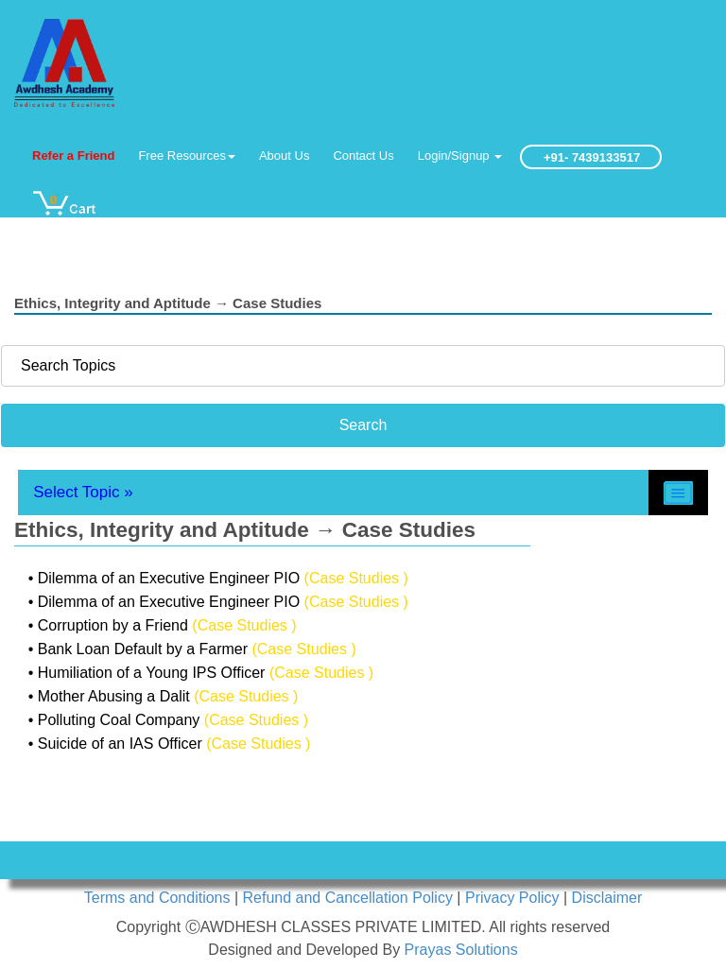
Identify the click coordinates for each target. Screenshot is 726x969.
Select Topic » (83, 492)
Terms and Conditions (159, 898)
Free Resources (186, 155)
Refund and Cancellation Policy (350, 898)
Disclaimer (607, 898)
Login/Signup (460, 155)
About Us (284, 155)
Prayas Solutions (461, 950)
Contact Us (363, 155)
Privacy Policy (514, 898)
